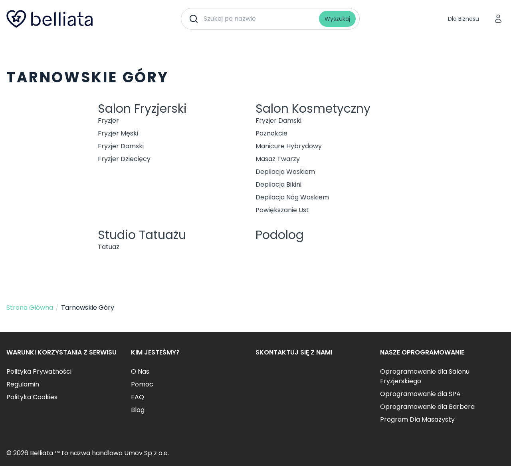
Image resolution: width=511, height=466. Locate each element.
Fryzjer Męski (118, 133)
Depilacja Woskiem (285, 171)
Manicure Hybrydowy (289, 146)
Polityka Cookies (31, 397)
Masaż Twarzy (278, 158)
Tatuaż (108, 246)
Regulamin (22, 384)
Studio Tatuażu (142, 235)
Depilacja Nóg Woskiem (292, 197)
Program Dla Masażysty (417, 419)
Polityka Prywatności (38, 371)
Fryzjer (108, 120)
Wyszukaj (337, 19)
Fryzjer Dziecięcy (124, 158)
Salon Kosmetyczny (313, 108)
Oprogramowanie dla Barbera (427, 406)
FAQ (137, 397)
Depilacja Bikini (278, 184)
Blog (138, 409)
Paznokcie (271, 133)
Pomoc (142, 384)
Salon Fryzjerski (142, 108)
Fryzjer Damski (121, 146)
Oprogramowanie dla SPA (420, 393)
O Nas (140, 371)
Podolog (280, 235)
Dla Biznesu (463, 19)
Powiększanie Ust (282, 210)
